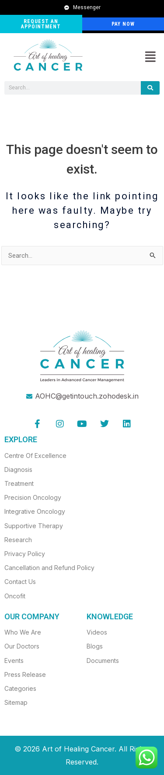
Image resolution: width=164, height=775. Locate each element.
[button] (150, 57)
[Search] (150, 88)
